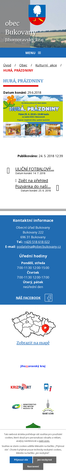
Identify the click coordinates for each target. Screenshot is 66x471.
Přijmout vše (21, 459)
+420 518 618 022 (37, 242)
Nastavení (33, 466)
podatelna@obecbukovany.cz (39, 246)
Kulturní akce (46, 65)
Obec (23, 65)
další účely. (44, 440)
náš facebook (28, 298)
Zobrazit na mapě (33, 342)
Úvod (7, 65)
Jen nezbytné (44, 459)
